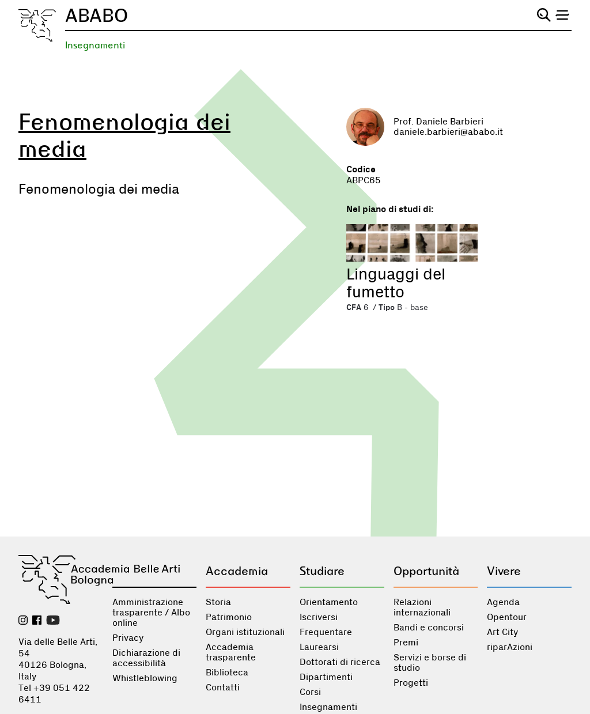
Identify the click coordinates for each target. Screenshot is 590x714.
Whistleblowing (144, 678)
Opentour (507, 617)
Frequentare (326, 632)
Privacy (127, 638)
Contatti (223, 687)
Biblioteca (227, 672)
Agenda (503, 602)
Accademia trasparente (231, 652)
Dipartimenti (326, 677)
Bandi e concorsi (429, 627)
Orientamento (329, 602)
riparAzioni (509, 647)
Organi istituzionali (245, 632)
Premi (406, 642)
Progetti (411, 683)
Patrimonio (229, 617)
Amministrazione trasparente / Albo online (151, 612)
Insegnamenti (95, 45)
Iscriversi (319, 617)
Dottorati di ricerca (340, 662)
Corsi (310, 692)
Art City (502, 632)
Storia (218, 602)
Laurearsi (319, 647)
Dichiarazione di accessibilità (146, 658)
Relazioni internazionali (422, 607)
